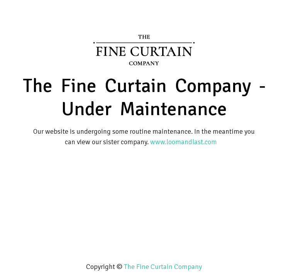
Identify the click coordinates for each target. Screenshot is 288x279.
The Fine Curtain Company (163, 266)
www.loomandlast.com (183, 142)
